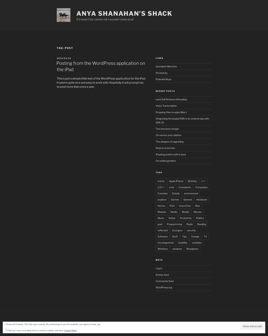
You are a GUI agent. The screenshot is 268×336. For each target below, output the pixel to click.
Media (174, 211)
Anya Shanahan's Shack (124, 13)
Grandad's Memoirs (166, 66)
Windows (163, 248)
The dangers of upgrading (170, 141)
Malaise (162, 211)
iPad (172, 205)
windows (177, 248)
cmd (171, 187)
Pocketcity (162, 72)
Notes (172, 218)
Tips (184, 236)
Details (176, 193)
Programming (174, 224)
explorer (162, 199)
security (191, 230)
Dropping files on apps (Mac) (171, 112)
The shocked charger (167, 128)
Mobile (185, 211)
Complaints (184, 187)
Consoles (163, 193)
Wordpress (192, 248)
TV (205, 236)
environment (191, 193)
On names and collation (168, 135)
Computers (201, 187)
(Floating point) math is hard (171, 154)
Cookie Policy (70, 330)
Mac (197, 205)
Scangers (177, 230)
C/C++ (161, 187)
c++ (204, 181)
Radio (189, 224)
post (160, 224)
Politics (200, 218)
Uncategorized (166, 242)
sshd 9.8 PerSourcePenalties (171, 99)
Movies (198, 211)
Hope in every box (165, 147)
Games (175, 199)
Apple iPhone (176, 181)
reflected (163, 230)
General (187, 199)
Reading (201, 224)
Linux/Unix (185, 205)
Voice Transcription (166, 105)
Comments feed (164, 281)
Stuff (175, 236)
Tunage (195, 236)
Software (163, 236)
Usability (182, 242)
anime (161, 181)
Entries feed (162, 274)
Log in (159, 268)
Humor (161, 205)
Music (161, 218)
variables (197, 242)
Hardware (201, 199)
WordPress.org (164, 287)
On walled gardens (166, 160)
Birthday (192, 181)
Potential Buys (163, 79)
